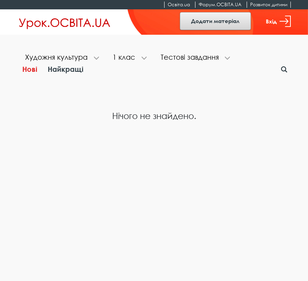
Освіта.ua (179, 4)
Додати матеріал (215, 21)
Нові (29, 69)
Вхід (278, 21)
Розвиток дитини (268, 4)
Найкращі (65, 69)
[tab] (61, 58)
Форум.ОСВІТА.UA (220, 4)
